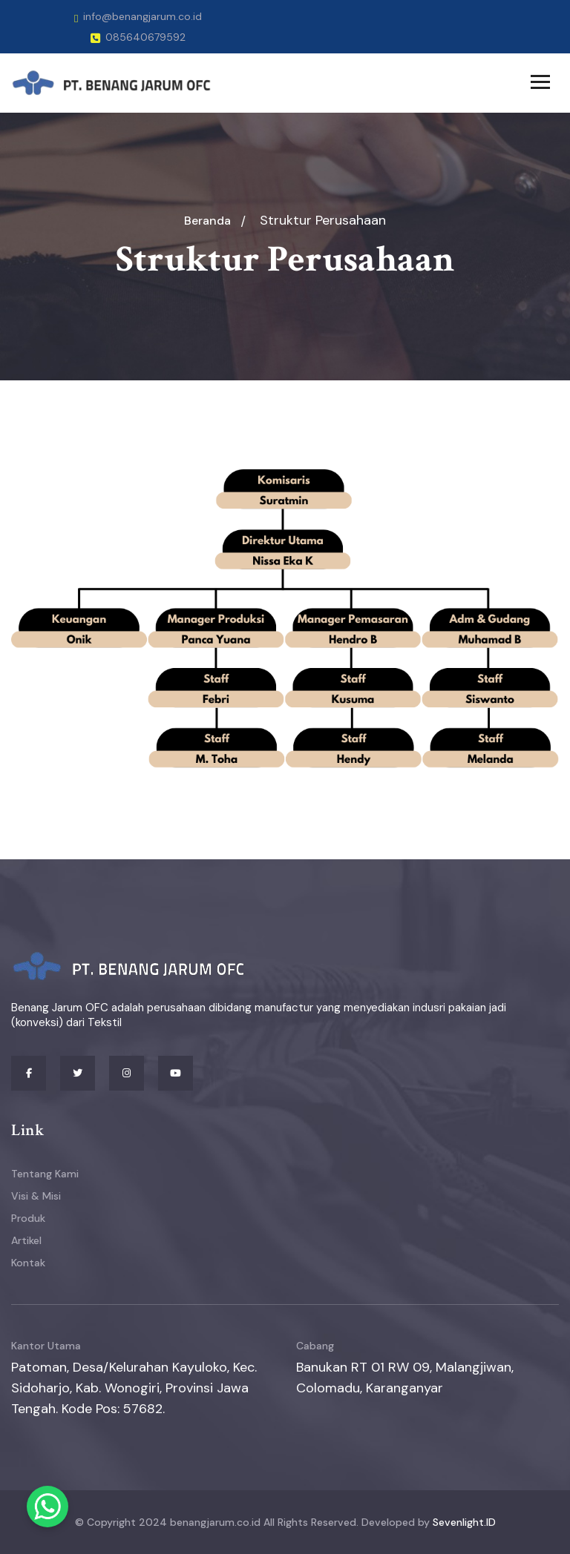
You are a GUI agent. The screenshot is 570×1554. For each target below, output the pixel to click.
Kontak (28, 1262)
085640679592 (138, 37)
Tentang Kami (45, 1173)
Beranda (207, 220)
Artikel (26, 1240)
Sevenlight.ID (464, 1522)
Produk (28, 1218)
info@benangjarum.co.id (138, 16)
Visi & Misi (36, 1196)
